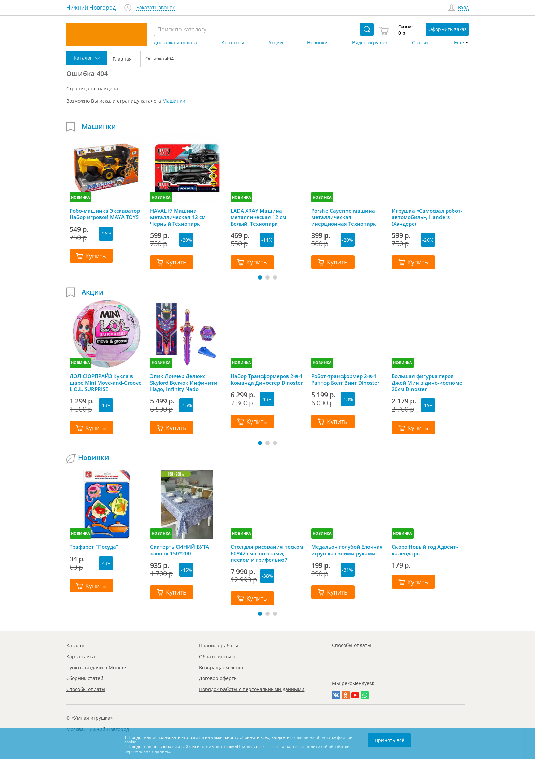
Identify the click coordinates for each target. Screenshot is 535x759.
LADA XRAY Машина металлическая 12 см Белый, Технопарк (258, 217)
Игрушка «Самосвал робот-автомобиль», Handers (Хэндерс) (427, 217)
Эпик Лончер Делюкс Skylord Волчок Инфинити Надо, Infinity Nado (183, 382)
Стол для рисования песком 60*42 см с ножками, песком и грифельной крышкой (267, 553)
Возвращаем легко (221, 667)
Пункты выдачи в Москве (96, 667)
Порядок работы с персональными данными (251, 689)
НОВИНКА (80, 197)
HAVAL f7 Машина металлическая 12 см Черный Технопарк (178, 217)
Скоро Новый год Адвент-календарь (425, 550)
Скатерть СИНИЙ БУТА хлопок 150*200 (179, 550)
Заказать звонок (155, 8)
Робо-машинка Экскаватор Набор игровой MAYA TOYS (105, 213)
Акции (275, 42)
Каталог (75, 645)
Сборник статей (84, 678)
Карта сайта (80, 656)
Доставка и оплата (175, 42)
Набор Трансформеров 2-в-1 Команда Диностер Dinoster (267, 379)
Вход (463, 8)
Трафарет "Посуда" (94, 547)
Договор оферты (218, 678)
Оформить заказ (447, 29)
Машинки (173, 101)
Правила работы (218, 645)
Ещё (459, 42)
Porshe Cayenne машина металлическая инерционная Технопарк (343, 217)
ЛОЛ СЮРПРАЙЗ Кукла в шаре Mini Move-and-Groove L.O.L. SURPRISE (106, 382)
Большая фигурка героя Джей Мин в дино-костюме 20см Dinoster (427, 382)
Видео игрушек (370, 42)
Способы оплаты (85, 689)
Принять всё (389, 740)
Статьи (420, 42)
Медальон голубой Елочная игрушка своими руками (347, 550)
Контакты (232, 42)
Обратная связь (217, 656)
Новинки (317, 42)
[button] (260, 277)
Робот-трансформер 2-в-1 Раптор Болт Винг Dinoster (345, 379)
